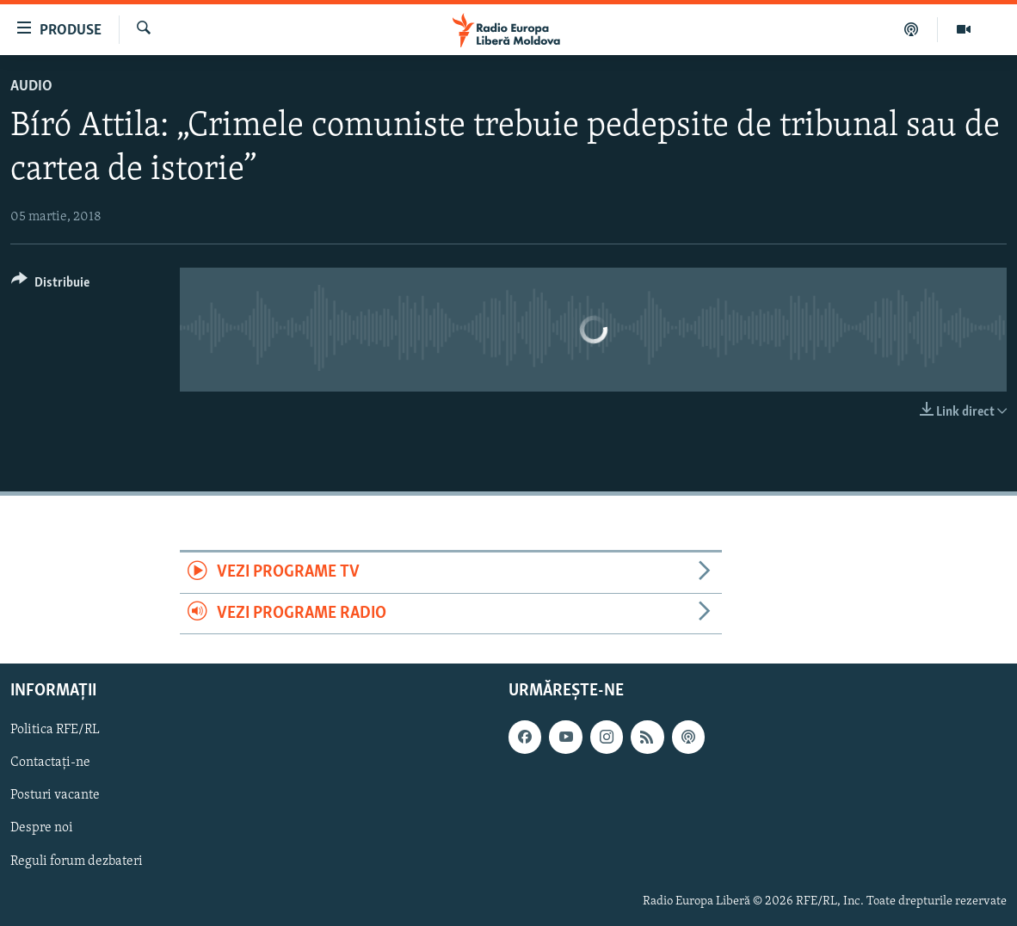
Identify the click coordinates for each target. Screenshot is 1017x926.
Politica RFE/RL (55, 730)
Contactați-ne (50, 762)
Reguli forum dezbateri (76, 861)
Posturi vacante (55, 796)
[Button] (50, 285)
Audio (31, 86)
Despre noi (41, 829)
